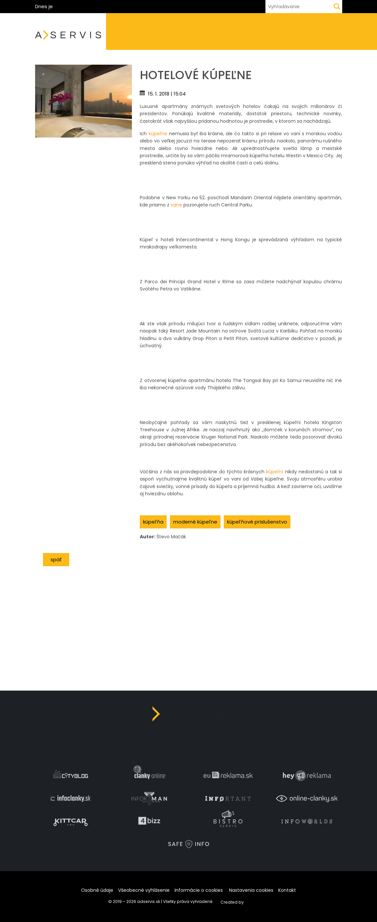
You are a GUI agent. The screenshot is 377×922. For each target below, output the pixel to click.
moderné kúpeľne (195, 521)
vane (176, 205)
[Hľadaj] (337, 6)
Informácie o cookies (199, 890)
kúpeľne (158, 133)
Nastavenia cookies (251, 890)
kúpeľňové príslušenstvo (257, 521)
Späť (56, 559)
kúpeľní (274, 471)
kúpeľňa (153, 521)
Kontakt (287, 890)
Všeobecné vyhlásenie (144, 890)
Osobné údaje (97, 890)
